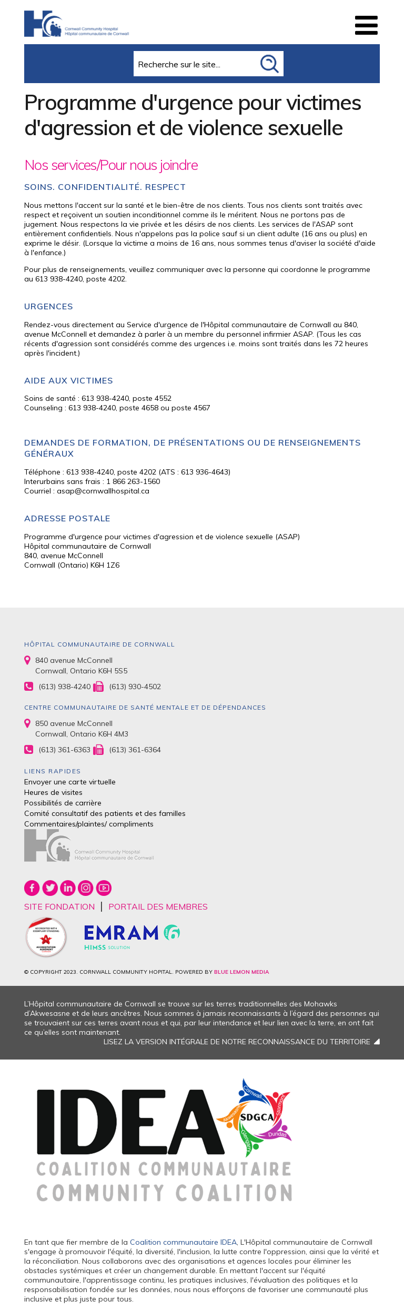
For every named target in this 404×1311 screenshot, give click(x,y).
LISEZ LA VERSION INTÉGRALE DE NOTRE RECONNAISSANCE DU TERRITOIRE (237, 1041)
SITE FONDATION (59, 906)
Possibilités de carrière (63, 803)
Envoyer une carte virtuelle (70, 781)
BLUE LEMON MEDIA (241, 972)
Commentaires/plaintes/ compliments (89, 824)
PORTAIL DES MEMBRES (158, 906)
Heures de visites (53, 792)
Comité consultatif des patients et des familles (105, 813)
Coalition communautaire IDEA (183, 1242)
